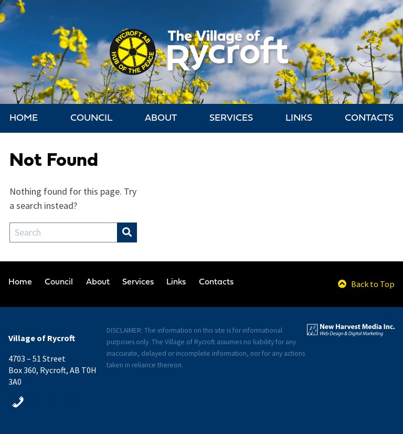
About (161, 118)
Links (298, 118)
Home (23, 118)
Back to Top (366, 284)
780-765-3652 (53, 401)
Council (91, 118)
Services (231, 118)
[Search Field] (63, 232)
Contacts (369, 118)
